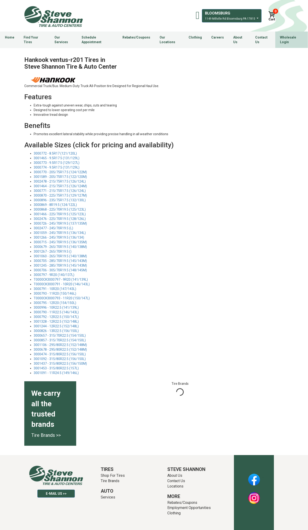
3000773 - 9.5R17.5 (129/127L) (56, 163)
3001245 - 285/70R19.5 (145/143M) (60, 265)
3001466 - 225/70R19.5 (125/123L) (60, 214)
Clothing (195, 37)
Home (9, 37)
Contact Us (261, 39)
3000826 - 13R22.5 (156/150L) (56, 331)
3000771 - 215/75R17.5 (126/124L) (60, 191)
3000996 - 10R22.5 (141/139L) (56, 307)
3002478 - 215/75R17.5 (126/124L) (60, 181)
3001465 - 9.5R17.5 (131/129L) (56, 158)
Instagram (254, 495)
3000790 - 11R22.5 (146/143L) (56, 312)
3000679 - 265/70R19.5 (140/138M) (60, 247)
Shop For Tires (113, 475)
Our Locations (167, 39)
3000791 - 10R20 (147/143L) (55, 289)
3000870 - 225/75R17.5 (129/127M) (60, 195)
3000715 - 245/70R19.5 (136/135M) (60, 242)
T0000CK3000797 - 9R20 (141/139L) (61, 279)
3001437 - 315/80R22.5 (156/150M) (60, 363)
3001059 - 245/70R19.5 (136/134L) (60, 233)
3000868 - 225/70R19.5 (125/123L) (60, 209)
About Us (237, 39)
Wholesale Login (288, 39)
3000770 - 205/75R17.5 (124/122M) (60, 172)
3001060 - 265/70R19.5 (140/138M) (60, 256)
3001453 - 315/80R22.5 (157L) (56, 368)
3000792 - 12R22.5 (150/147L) (56, 317)
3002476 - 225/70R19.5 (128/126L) (60, 219)
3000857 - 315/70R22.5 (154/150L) (60, 340)
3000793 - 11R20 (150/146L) (55, 293)
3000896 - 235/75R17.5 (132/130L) (60, 200)
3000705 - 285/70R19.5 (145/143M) (60, 261)
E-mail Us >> (56, 493)
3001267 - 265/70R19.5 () (53, 251)
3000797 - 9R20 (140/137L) (54, 275)
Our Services (61, 39)
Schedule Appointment (91, 39)
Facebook (254, 477)
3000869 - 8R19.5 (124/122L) (55, 205)
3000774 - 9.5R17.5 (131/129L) (56, 167)
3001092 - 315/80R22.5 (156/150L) (60, 359)
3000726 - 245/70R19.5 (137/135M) (60, 223)
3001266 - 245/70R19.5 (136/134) (59, 237)
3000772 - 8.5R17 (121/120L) (55, 153)
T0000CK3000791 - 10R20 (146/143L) (62, 284)
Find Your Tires (31, 39)
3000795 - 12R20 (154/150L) (55, 303)
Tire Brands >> (46, 435)
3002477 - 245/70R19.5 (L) (53, 228)
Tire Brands (110, 481)
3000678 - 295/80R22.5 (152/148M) (60, 349)
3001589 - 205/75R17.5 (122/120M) (60, 177)
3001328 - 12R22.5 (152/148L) (56, 321)
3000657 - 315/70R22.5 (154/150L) (60, 335)
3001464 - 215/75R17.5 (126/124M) (60, 186)
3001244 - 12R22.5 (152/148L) (56, 326)
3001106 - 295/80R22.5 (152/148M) (60, 345)
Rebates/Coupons (136, 37)
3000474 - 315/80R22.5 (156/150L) (60, 354)
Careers (217, 37)
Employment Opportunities (189, 507)
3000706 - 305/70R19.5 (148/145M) (60, 270)
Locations (175, 486)
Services (108, 497)
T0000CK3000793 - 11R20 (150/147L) (62, 298)
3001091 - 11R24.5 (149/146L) (56, 373)
